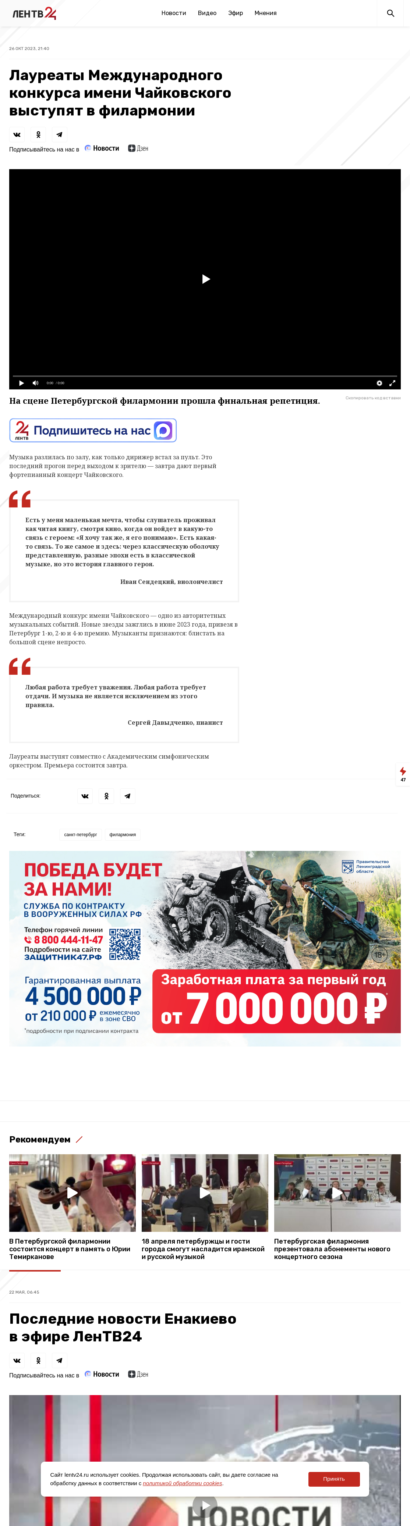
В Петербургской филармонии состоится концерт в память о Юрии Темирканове (69, 1249)
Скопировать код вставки (373, 397)
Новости (174, 13)
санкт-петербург (80, 834)
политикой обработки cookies (182, 1483)
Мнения (266, 13)
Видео (207, 13)
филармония (123, 834)
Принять (334, 1479)
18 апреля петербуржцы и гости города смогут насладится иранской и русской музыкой (203, 1249)
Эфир (235, 13)
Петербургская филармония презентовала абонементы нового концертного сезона (332, 1249)
